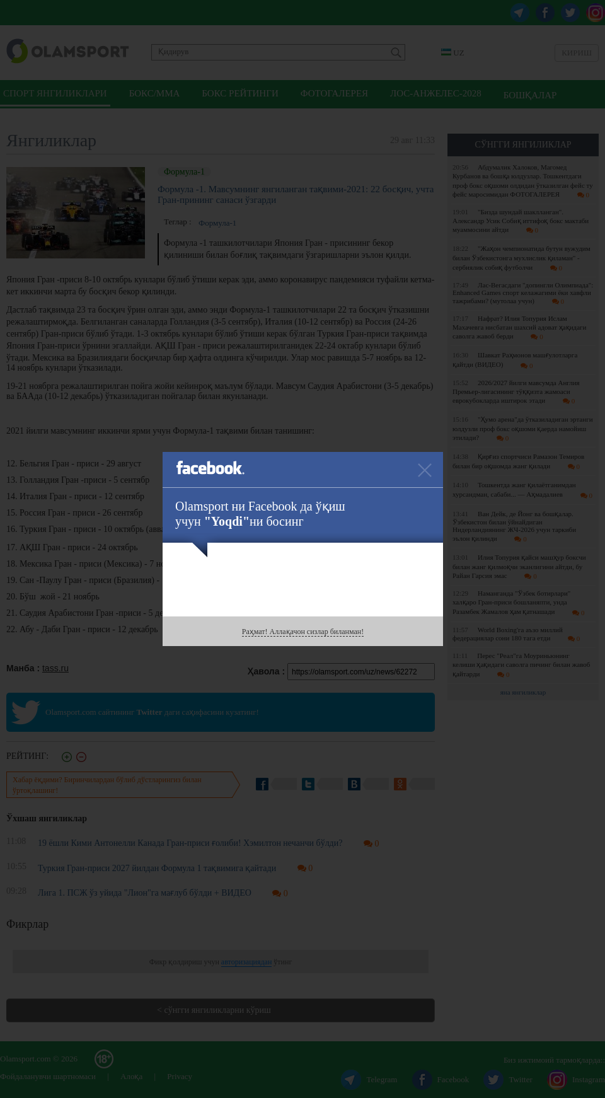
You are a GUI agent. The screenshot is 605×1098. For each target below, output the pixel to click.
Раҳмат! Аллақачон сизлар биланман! (303, 631)
